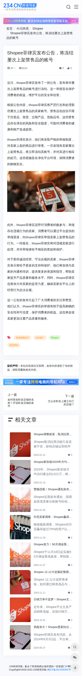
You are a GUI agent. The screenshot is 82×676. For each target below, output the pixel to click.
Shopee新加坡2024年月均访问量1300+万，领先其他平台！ (52, 462)
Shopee (38, 28)
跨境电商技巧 (22, 337)
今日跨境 (22, 28)
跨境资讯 (13, 345)
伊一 (11, 68)
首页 (9, 28)
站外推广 (40, 337)
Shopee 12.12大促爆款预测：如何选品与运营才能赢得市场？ (53, 572)
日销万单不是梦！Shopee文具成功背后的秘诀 (53, 600)
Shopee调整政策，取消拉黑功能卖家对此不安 (53, 434)
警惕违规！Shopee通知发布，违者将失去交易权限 (53, 490)
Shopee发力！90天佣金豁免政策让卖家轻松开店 (52, 545)
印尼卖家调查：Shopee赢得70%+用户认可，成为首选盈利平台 (52, 517)
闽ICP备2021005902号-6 (60, 669)
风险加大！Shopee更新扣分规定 (53, 627)
